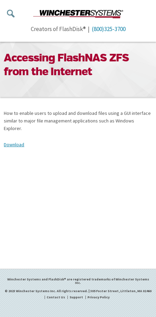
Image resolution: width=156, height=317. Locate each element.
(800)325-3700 (109, 29)
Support (76, 297)
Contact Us (56, 297)
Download (14, 144)
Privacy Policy (99, 297)
